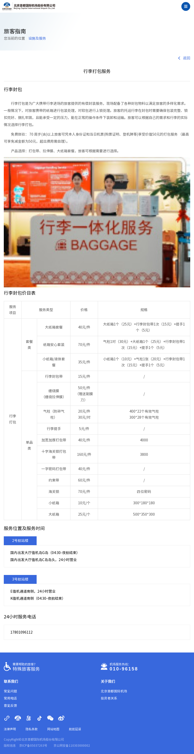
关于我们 (108, 681)
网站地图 (53, 729)
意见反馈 (10, 705)
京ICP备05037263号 (33, 745)
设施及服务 (37, 38)
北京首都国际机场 (114, 691)
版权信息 (10, 745)
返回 (184, 58)
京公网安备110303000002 (72, 745)
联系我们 (11, 681)
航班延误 (75, 729)
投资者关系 (109, 698)
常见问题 (10, 691)
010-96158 (124, 668)
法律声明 (10, 729)
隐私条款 (32, 729)
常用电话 (10, 698)
